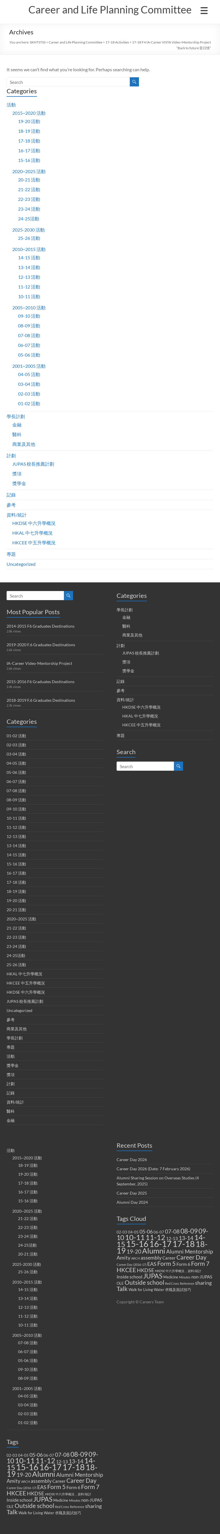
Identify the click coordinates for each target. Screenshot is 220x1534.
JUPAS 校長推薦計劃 (33, 463)
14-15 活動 (29, 257)
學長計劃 (16, 416)
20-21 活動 (29, 179)
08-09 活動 (29, 325)
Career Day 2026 (132, 1159)
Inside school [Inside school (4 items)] (19, 1500)
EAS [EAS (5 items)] (41, 1487)
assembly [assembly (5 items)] (41, 1481)
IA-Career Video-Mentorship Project (39, 663)
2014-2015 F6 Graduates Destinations (40, 626)
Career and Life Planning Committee (110, 9)
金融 (16, 424)
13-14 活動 (29, 267)
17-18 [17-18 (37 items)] (73, 1467)
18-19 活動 (29, 131)
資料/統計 (17, 514)
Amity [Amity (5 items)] (13, 1481)
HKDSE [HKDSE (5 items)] (35, 1493)
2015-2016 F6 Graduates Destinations (40, 681)
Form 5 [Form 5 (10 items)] (56, 1486)
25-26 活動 (29, 238)
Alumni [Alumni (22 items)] (43, 1474)
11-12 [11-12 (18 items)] (45, 1460)
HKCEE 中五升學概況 (34, 542)
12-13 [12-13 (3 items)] (62, 1461)
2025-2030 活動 (28, 229)
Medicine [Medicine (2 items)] (60, 1500)
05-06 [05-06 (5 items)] (36, 1455)
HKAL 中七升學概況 (32, 532)
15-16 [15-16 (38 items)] (27, 1467)
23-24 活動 (29, 208)
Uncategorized (21, 564)
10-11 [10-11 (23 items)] (25, 1460)
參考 (11, 504)
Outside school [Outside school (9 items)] (34, 1505)
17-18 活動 (29, 140)
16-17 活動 (29, 150)
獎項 (16, 473)
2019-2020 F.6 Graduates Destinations (41, 644)
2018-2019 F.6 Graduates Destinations (41, 700)
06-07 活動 (29, 345)
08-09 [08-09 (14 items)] (79, 1454)
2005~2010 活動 (29, 307)
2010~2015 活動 (29, 249)
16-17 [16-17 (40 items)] (50, 1467)
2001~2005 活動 (29, 366)
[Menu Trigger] (204, 10)
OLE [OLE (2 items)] (10, 1506)
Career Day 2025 (132, 1193)
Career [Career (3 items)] (59, 1481)
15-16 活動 (29, 160)
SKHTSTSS (38, 42)
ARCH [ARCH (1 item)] (25, 1481)
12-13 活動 (29, 277)
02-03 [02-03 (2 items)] (12, 1455)
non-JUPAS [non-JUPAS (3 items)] (91, 1500)
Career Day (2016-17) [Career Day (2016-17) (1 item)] (21, 1488)
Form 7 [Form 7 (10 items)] (90, 1486)
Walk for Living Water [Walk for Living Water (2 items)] (36, 1513)
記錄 (11, 494)
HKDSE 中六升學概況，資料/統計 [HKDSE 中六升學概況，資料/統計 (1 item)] (68, 1494)
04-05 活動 (29, 374)
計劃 (11, 455)
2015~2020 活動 (29, 113)
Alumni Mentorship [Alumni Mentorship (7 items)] (79, 1474)
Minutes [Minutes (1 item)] (74, 1500)
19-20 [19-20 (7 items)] (24, 1474)
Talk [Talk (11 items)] (12, 1512)
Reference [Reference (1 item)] (77, 1507)
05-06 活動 (29, 354)
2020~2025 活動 (29, 171)
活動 (11, 104)
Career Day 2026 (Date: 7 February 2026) (153, 1168)
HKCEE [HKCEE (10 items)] (16, 1493)
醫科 (16, 434)
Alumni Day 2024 (132, 1202)
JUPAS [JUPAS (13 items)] (42, 1499)
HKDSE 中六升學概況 (34, 523)
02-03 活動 (29, 393)
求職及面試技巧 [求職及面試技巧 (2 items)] (68, 1513)
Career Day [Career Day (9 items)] (81, 1480)
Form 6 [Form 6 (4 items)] (73, 1487)
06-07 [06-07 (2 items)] (49, 1455)
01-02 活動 (29, 403)
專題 (11, 554)
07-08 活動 (29, 335)
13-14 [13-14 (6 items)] (76, 1461)
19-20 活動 (29, 121)
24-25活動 (28, 218)
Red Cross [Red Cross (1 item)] (62, 1507)
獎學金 (19, 483)
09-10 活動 (29, 316)
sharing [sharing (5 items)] (93, 1506)
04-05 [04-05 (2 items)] (23, 1455)
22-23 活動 (29, 199)
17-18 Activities (117, 42)
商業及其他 (23, 444)
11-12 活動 (29, 286)
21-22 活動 (29, 189)
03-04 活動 (29, 384)
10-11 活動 (29, 296)
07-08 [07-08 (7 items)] (62, 1454)
